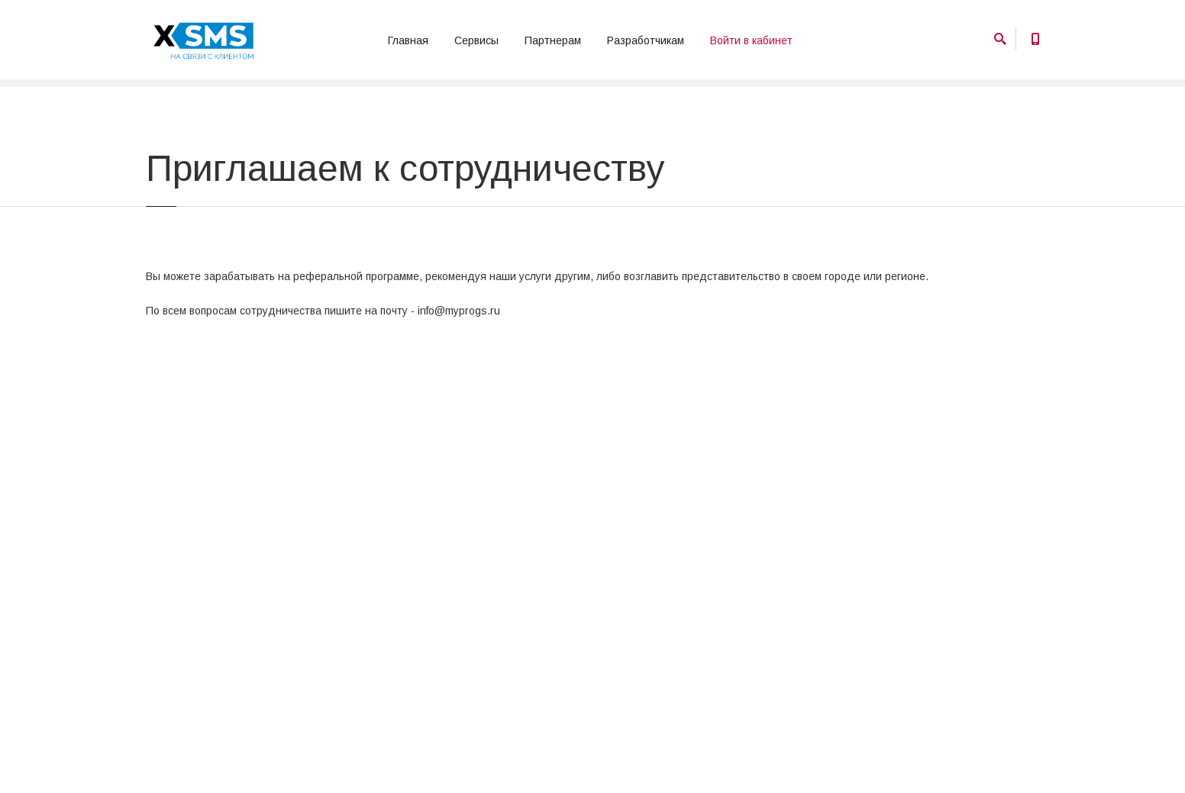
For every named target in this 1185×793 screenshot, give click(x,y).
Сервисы (476, 40)
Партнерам (553, 40)
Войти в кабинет (751, 40)
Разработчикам (645, 40)
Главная (408, 40)
